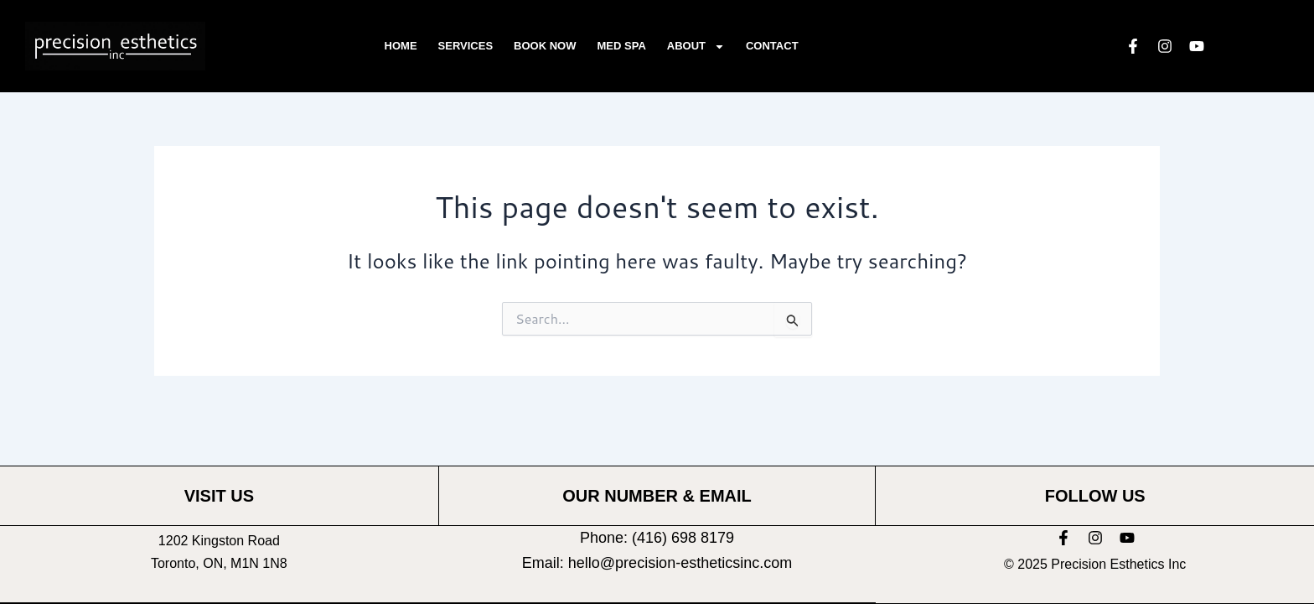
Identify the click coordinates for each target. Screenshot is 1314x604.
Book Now (545, 45)
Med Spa (622, 45)
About (696, 46)
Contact (772, 45)
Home (401, 45)
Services (466, 45)
